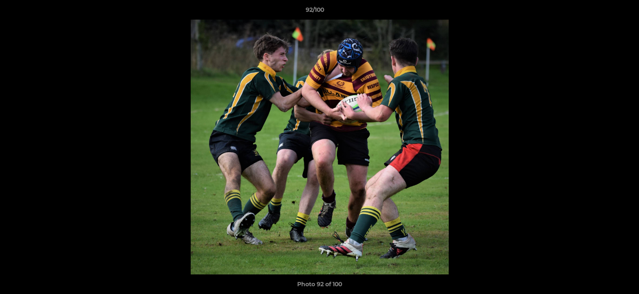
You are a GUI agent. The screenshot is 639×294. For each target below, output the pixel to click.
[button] (605, 12)
